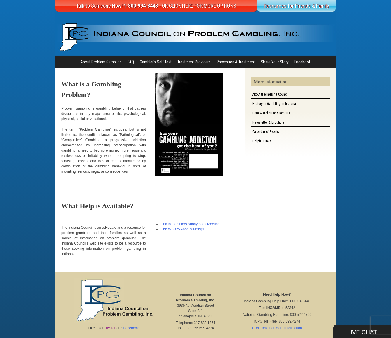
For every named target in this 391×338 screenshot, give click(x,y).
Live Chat (362, 332)
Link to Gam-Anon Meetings (182, 229)
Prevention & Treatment (236, 62)
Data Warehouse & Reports (271, 113)
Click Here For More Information (277, 328)
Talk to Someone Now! (156, 6)
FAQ (131, 62)
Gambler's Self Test (156, 62)
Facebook (302, 62)
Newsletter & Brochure (268, 122)
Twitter (110, 328)
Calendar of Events (265, 132)
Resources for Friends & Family (296, 6)
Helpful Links (261, 141)
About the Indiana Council (270, 94)
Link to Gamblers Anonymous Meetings (190, 224)
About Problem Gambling (101, 62)
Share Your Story (275, 62)
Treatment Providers (194, 62)
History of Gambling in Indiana (274, 104)
